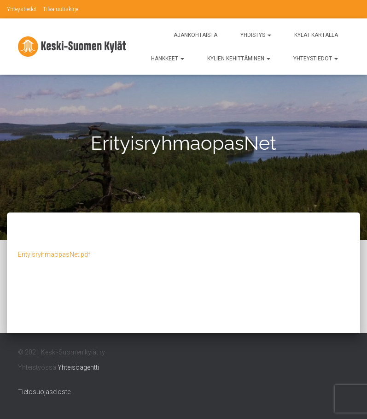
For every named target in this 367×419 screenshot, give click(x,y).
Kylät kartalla (316, 35)
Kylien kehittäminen (238, 58)
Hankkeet (167, 58)
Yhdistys (255, 35)
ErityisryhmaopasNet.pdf (54, 254)
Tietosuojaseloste (44, 391)
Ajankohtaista (195, 35)
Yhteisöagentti (78, 367)
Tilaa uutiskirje (60, 9)
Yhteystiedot (22, 9)
